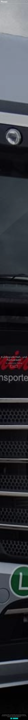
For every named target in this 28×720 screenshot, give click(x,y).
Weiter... (14, 366)
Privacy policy (15, 718)
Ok (11, 718)
